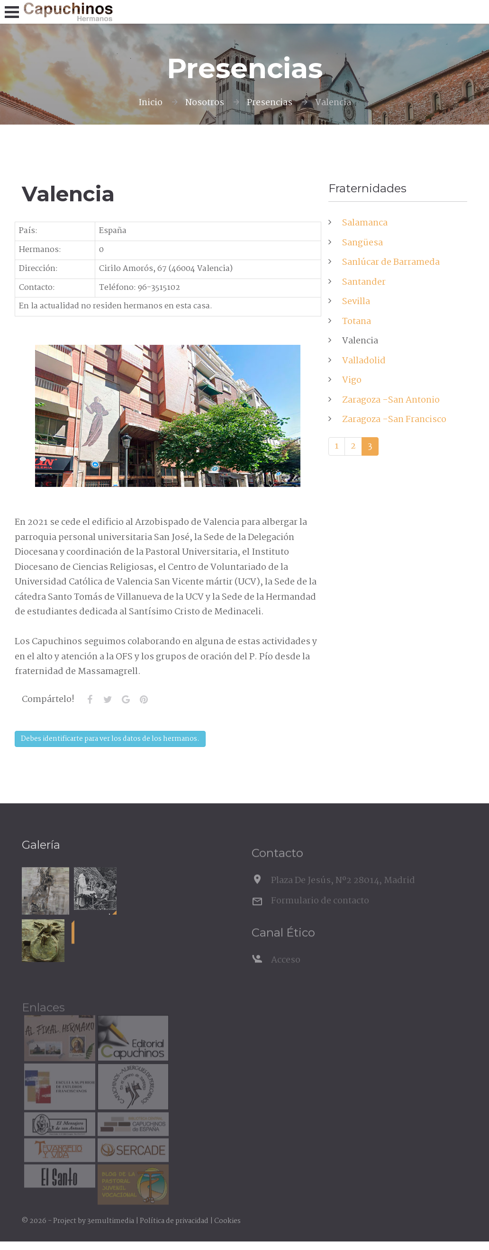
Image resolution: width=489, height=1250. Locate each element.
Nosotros (204, 103)
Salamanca (365, 223)
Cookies (227, 1221)
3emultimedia (110, 1221)
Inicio (150, 103)
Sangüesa (362, 243)
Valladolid (364, 361)
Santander (364, 282)
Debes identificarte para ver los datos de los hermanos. (110, 739)
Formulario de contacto (320, 912)
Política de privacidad (174, 1221)
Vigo (352, 380)
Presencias (269, 103)
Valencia (360, 341)
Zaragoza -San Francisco (394, 420)
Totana (356, 322)
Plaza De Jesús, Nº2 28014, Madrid (343, 892)
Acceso (285, 971)
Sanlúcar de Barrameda (391, 262)
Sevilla (356, 302)
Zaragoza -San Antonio (391, 400)
